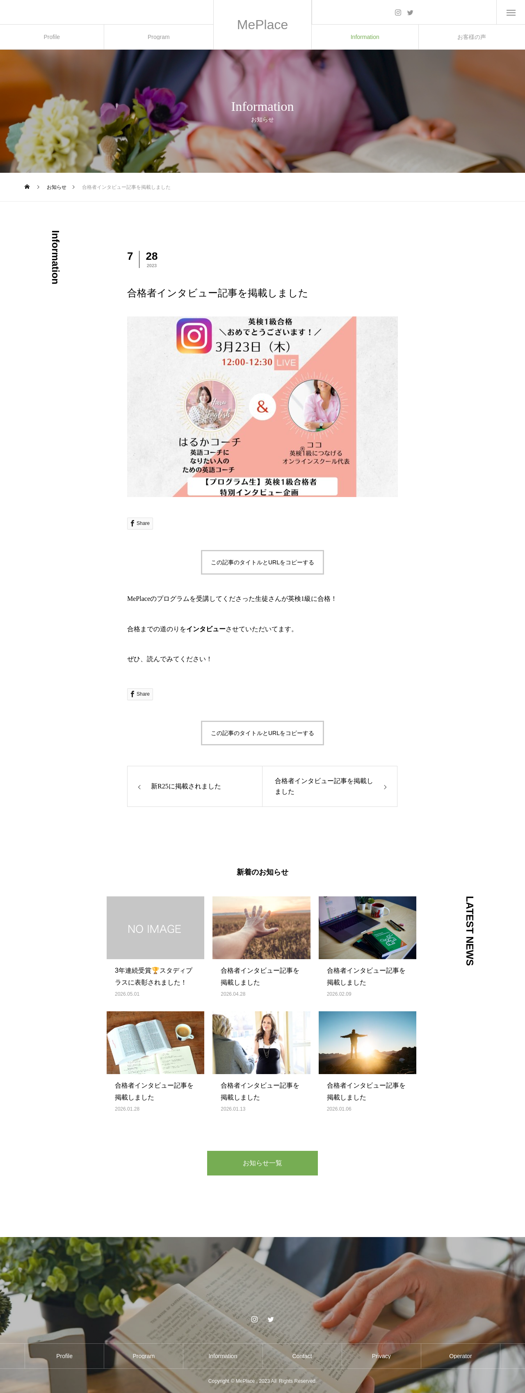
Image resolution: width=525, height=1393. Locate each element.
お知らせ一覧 (262, 1162)
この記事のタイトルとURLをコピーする (262, 562)
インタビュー (206, 628)
